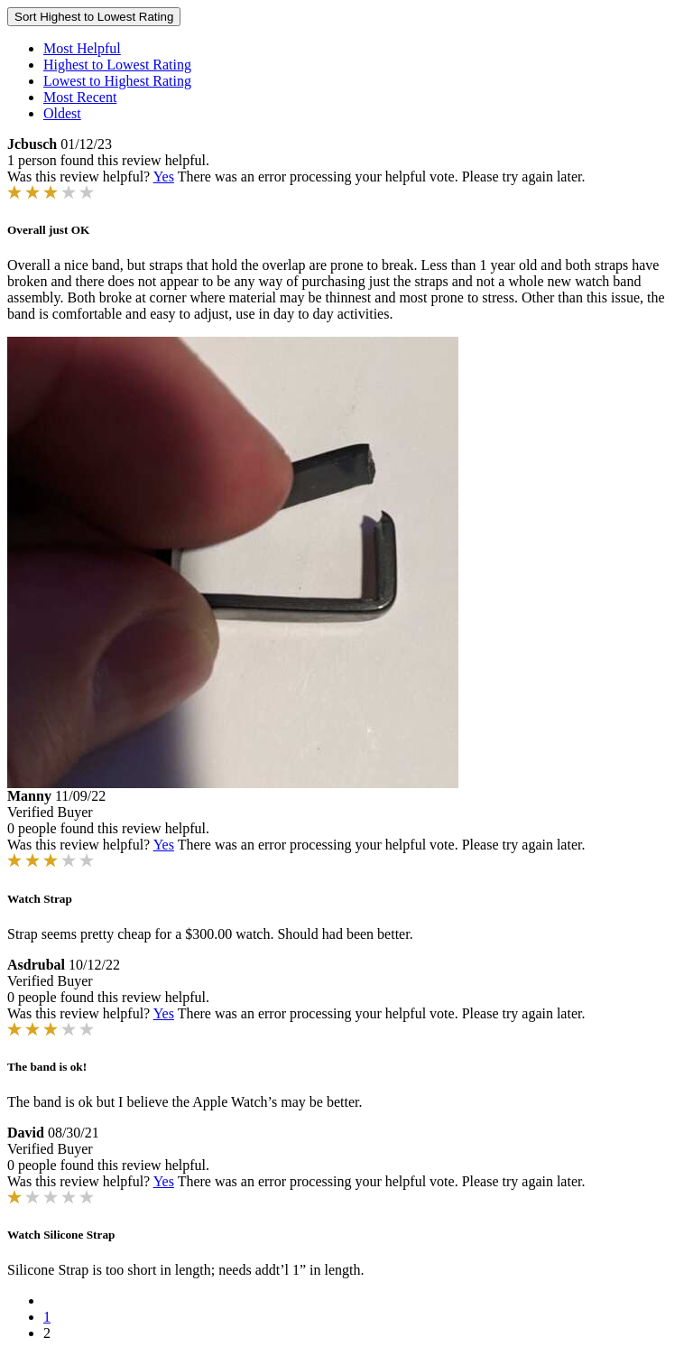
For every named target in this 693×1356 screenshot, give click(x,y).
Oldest (62, 113)
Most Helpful (82, 48)
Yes (163, 176)
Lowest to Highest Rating (117, 80)
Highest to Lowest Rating (117, 64)
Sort (93, 16)
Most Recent (79, 97)
